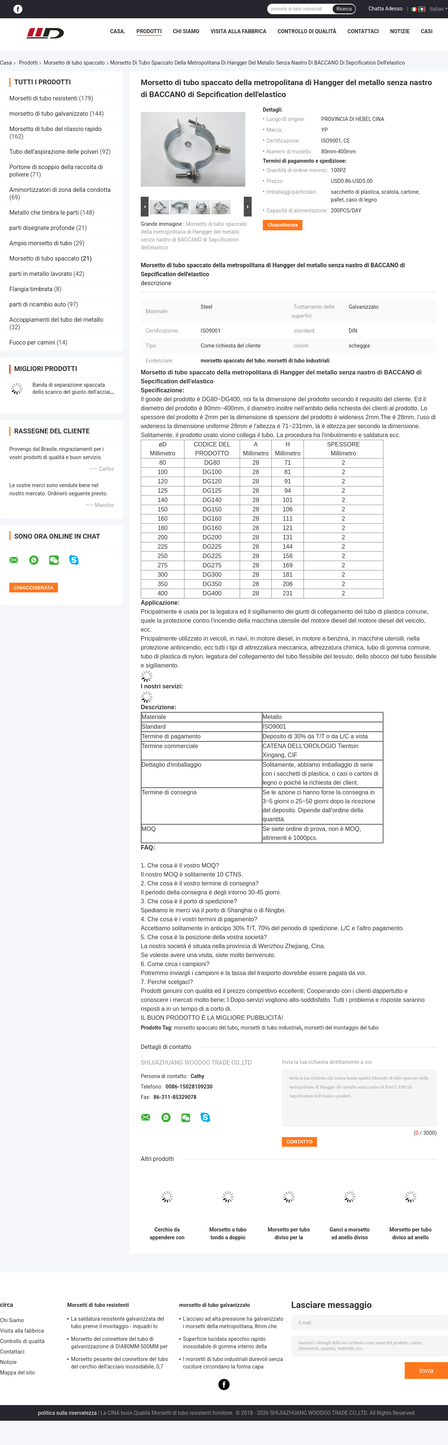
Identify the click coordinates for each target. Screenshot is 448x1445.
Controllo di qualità (306, 31)
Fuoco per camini (32, 342)
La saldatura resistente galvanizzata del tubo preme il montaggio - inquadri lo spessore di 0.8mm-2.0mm (117, 1324)
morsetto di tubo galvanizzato (48, 113)
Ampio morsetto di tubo (40, 243)
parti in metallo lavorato (40, 273)
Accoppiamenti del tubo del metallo (56, 319)
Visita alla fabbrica (238, 31)
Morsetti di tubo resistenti (43, 98)
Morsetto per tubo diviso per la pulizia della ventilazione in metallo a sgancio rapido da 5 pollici (289, 1234)
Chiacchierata (283, 225)
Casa (6, 63)
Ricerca (344, 9)
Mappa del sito (17, 1373)
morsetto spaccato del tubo (206, 1028)
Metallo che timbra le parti (44, 212)
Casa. (117, 31)
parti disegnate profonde (42, 227)
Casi (426, 31)
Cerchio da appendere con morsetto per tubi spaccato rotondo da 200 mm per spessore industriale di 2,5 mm (167, 1234)
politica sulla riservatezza (67, 1413)
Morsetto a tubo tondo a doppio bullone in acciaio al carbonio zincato (228, 1234)
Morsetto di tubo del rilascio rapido (55, 129)
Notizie (400, 31)
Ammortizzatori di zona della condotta (60, 189)
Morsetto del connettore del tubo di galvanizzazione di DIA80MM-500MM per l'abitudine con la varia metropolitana (119, 1344)
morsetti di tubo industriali (270, 1028)
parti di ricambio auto (37, 304)
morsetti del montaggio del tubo (341, 1028)
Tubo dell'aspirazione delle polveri (53, 151)
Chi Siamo (186, 31)
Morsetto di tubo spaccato (74, 63)
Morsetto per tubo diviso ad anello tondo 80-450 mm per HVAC (410, 1234)
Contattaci (363, 31)
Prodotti (149, 31)
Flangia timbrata (31, 289)
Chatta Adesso (385, 9)
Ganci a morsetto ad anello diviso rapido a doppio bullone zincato (350, 1234)
